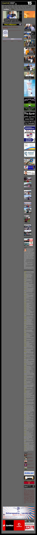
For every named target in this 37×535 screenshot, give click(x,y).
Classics (26, 490)
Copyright (18, 8)
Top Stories (25, 495)
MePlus (24, 8)
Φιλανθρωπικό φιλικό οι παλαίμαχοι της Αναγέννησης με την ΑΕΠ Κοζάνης (30, 467)
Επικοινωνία (22, 8)
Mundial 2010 (29, 493)
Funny (30, 492)
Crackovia (24, 491)
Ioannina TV (33, 492)
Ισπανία (25, 497)
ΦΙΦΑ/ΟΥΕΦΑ (5, 8)
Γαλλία (31, 496)
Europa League (28, 492)
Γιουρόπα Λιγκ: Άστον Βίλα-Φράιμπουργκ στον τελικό (29, 454)
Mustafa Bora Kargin (26, 494)
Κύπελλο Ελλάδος (26, 498)
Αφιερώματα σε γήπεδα (26, 496)
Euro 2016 (32, 491)
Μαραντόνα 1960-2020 (29, 500)
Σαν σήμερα (30, 502)
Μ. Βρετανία (26, 499)
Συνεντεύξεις (21, 7)
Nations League (30, 494)
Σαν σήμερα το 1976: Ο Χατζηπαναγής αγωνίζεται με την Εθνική (30, 458)
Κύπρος (31, 498)
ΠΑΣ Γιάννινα (32, 501)
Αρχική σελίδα (12, 41)
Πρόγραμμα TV (27, 502)
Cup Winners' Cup (27, 491)
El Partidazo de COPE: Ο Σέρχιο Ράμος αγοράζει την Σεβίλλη (30, 460)
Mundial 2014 (32, 493)
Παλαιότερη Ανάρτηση (20, 41)
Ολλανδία (28, 501)
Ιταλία (27, 497)
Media (26, 8)
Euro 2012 (30, 491)
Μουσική (32, 500)
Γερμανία (33, 496)
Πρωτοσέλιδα (12, 8)
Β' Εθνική (29, 496)
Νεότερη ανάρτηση (4, 41)
